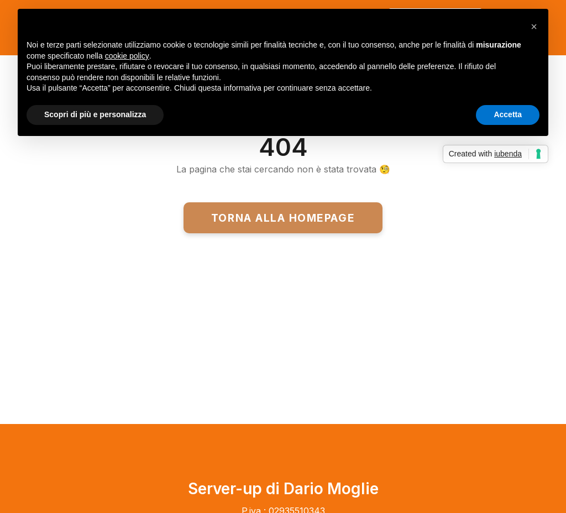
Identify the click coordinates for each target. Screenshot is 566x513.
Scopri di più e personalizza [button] (95, 114)
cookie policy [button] (127, 55)
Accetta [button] (508, 114)
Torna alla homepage (283, 217)
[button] (534, 26)
